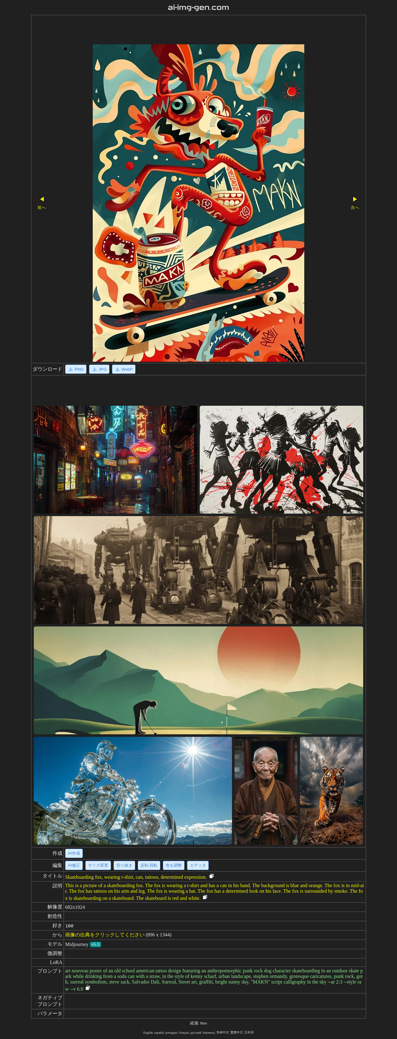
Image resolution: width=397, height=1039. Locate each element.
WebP (124, 369)
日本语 (249, 1032)
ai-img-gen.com (199, 7)
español (159, 1032)
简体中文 (222, 1032)
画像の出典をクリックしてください (105, 934)
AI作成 (74, 853)
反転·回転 (149, 865)
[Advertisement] (188, 30)
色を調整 (174, 865)
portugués (171, 1032)
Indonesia (209, 1032)
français (184, 1032)
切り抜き (124, 865)
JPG (99, 369)
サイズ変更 (98, 865)
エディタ (198, 865)
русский (196, 1032)
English (148, 1032)
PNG (76, 369)
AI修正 (74, 865)
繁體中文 (236, 1032)
